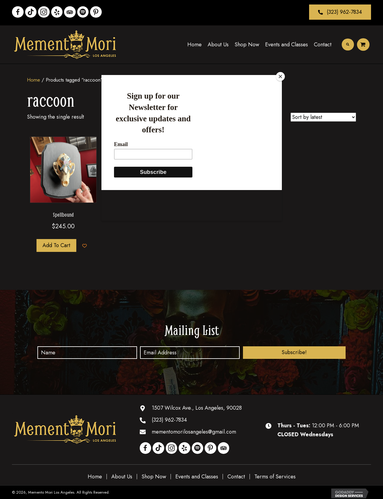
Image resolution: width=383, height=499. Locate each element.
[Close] (280, 76)
